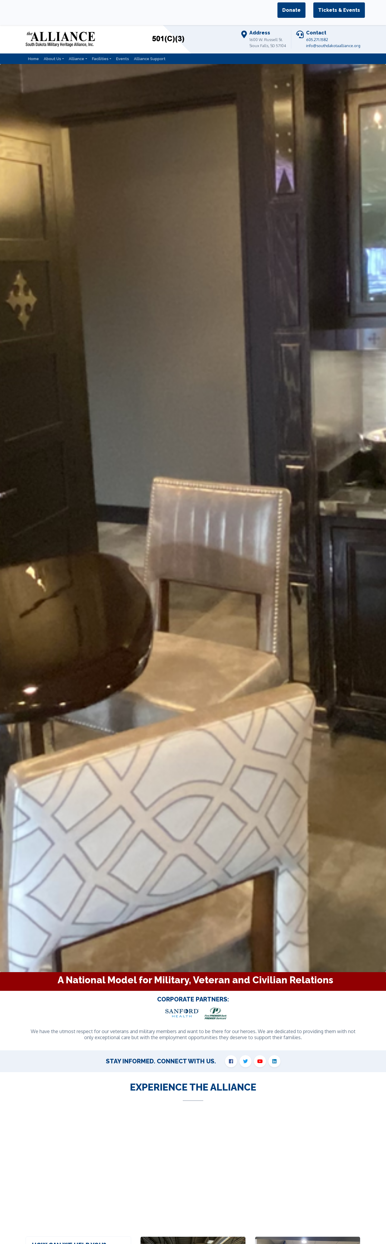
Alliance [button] (76, 58)
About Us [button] (52, 58)
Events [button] (122, 58)
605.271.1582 (317, 39)
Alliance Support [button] (150, 58)
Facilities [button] (100, 58)
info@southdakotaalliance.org (333, 45)
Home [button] (33, 58)
